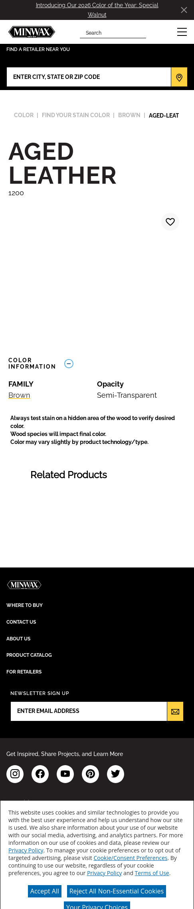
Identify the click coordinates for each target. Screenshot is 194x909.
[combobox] (107, 32)
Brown (19, 395)
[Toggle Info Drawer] (123, 363)
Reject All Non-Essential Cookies (116, 891)
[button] (182, 32)
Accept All (44, 891)
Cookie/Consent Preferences (130, 858)
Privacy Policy (25, 850)
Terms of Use (152, 873)
